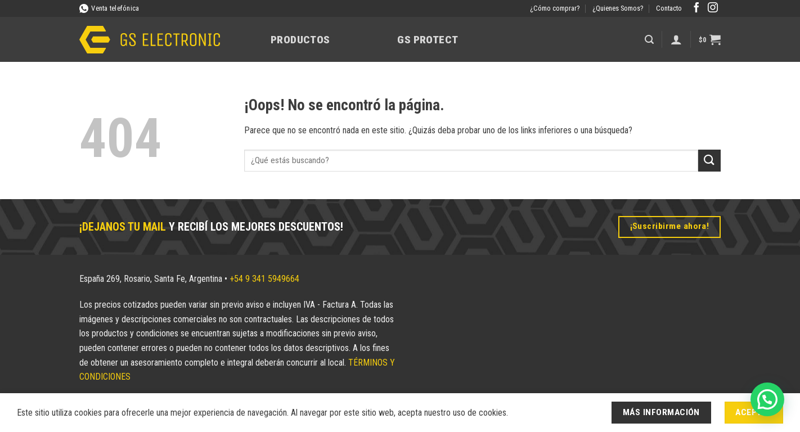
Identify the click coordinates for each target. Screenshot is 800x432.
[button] (649, 40)
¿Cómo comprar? (555, 8)
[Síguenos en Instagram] (713, 8)
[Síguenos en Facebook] (696, 8)
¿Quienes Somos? (618, 8)
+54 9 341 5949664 (264, 278)
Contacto (669, 8)
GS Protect (427, 39)
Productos (300, 39)
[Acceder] (676, 39)
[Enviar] (709, 161)
